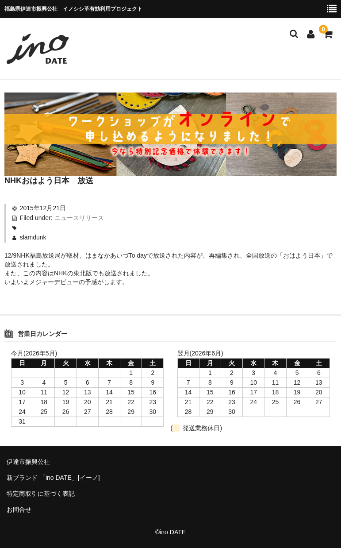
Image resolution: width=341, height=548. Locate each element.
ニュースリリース (79, 217)
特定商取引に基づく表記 (41, 493)
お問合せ (19, 509)
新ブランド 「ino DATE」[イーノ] (53, 477)
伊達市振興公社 (28, 461)
